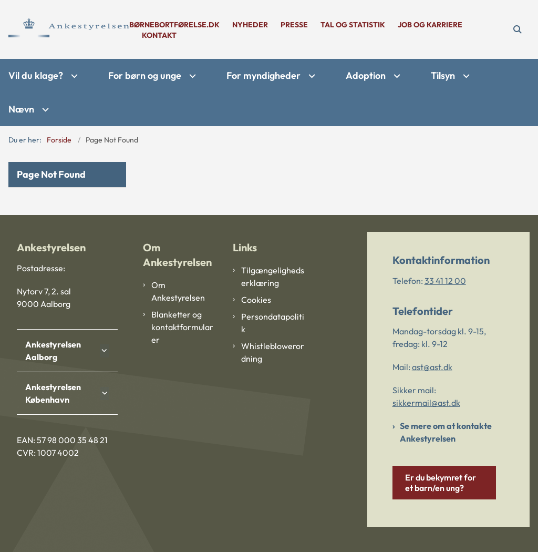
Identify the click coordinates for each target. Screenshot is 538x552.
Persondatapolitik (272, 322)
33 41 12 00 (445, 280)
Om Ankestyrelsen (178, 291)
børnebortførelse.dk (174, 25)
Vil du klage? (35, 75)
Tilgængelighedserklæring (272, 276)
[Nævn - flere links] (44, 110)
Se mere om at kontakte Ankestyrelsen (446, 432)
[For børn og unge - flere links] (191, 76)
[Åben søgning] (517, 29)
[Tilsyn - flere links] (465, 76)
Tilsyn (443, 75)
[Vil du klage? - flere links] (73, 76)
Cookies (256, 299)
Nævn (21, 109)
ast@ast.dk (432, 367)
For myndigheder (263, 75)
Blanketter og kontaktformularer (182, 327)
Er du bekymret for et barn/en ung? (440, 482)
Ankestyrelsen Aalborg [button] (53, 350)
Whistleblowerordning (272, 352)
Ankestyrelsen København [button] (53, 393)
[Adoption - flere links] (396, 76)
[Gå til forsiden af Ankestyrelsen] (64, 29)
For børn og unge (144, 75)
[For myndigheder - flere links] (310, 76)
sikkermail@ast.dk (426, 402)
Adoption (366, 75)
